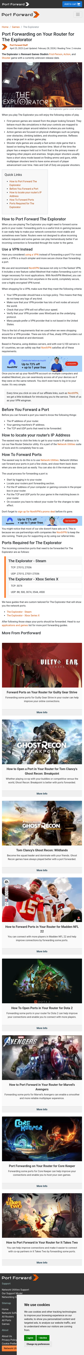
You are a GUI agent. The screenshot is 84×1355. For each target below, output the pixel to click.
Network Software (11, 1313)
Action (66, 54)
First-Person (55, 54)
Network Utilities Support (15, 1289)
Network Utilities (66, 444)
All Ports (6, 1320)
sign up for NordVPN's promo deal (36, 511)
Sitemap (6, 1303)
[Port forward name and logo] (15, 3)
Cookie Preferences (12, 1343)
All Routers (8, 1316)
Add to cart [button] (72, 4)
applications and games (15, 625)
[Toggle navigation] (78, 14)
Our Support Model (12, 1293)
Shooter (6, 57)
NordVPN (34, 268)
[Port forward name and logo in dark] (20, 14)
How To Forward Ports (22, 199)
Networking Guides (12, 1297)
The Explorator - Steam (19, 611)
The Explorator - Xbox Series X (23, 615)
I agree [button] (30, 1338)
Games (16, 27)
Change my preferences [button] (38, 1344)
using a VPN (32, 254)
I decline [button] (43, 1338)
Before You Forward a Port (24, 188)
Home (5, 27)
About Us (7, 1336)
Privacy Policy (9, 1339)
